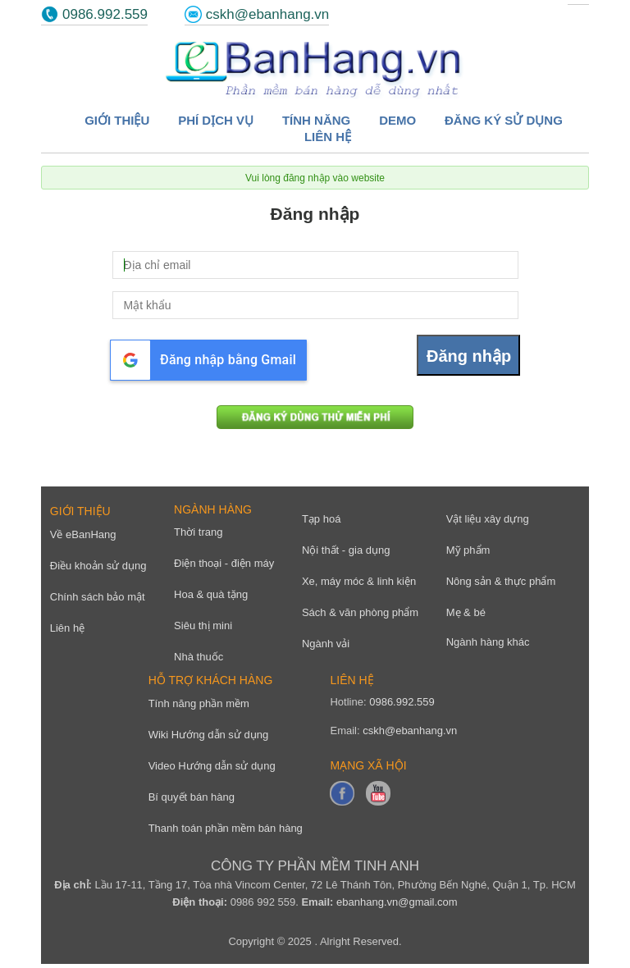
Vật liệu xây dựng (487, 519)
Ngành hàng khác (488, 642)
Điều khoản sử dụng (98, 565)
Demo (397, 120)
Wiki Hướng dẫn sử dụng (208, 734)
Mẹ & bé (466, 612)
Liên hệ (327, 137)
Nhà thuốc (198, 657)
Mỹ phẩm (468, 550)
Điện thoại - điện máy (224, 563)
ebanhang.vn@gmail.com (397, 902)
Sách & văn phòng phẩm (360, 612)
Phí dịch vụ (215, 120)
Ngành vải (325, 643)
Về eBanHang (83, 534)
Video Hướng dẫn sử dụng (212, 766)
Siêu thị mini (203, 625)
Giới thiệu (116, 120)
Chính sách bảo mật (97, 597)
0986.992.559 (105, 14)
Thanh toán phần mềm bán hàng (225, 828)
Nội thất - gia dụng (346, 550)
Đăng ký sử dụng (504, 120)
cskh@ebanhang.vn (268, 14)
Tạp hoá (321, 519)
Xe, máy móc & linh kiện (359, 581)
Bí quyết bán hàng (191, 797)
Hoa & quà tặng (211, 594)
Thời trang (198, 532)
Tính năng (316, 120)
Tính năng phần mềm (198, 703)
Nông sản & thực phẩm (501, 581)
